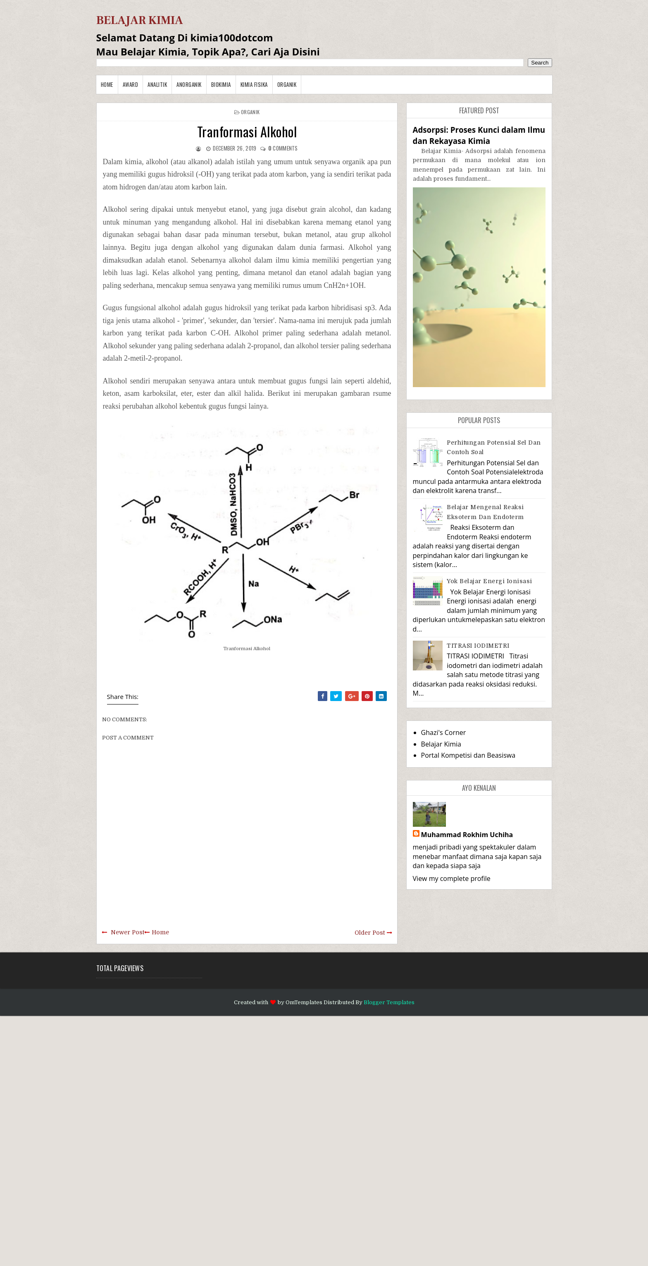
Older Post (370, 932)
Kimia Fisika (254, 84)
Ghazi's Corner (443, 732)
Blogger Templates (389, 1002)
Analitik (157, 84)
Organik (287, 84)
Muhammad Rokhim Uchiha (467, 834)
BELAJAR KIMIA (139, 20)
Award (130, 84)
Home (107, 84)
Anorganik (189, 84)
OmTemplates (304, 1002)
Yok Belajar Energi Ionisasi (489, 581)
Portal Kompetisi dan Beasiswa (468, 755)
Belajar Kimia (441, 744)
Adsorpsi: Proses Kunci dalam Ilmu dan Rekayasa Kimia (479, 135)
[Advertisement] (248, 1140)
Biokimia (221, 84)
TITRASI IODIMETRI (478, 645)
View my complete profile (452, 878)
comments (283, 148)
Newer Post (127, 932)
